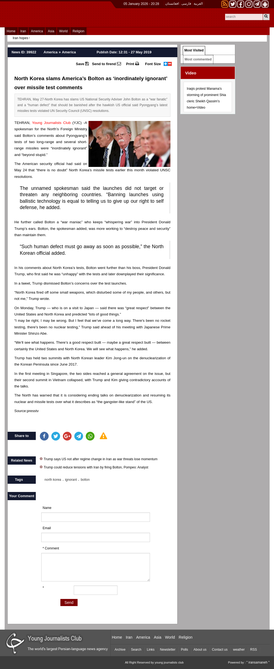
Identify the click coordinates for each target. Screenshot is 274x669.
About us (199, 649)
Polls (184, 649)
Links (151, 649)
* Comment (51, 548)
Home (11, 31)
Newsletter (168, 649)
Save (82, 64)
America (37, 31)
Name (47, 508)
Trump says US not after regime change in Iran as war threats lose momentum (98, 458)
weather (239, 649)
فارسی (186, 3)
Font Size (153, 64)
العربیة (198, 3)
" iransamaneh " (258, 662)
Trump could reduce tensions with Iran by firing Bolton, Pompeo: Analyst (94, 467)
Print (132, 64)
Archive (120, 649)
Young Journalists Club (51, 123)
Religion (78, 31)
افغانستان (172, 3)
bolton (85, 480)
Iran (23, 31)
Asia (51, 31)
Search (136, 649)
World (63, 31)
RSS (253, 649)
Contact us (220, 649)
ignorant (71, 480)
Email (47, 528)
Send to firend (106, 64)
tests (18, 142)
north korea (53, 480)
